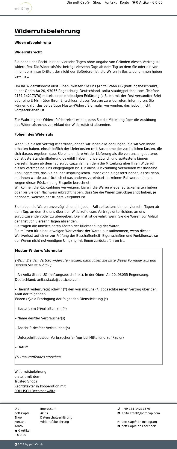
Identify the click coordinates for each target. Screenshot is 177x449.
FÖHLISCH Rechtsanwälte (35, 391)
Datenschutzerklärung (56, 417)
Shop (97, 13)
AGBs (44, 413)
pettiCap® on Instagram (137, 421)
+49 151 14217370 (134, 408)
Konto (124, 13)
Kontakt (110, 13)
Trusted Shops (26, 381)
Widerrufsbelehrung (30, 372)
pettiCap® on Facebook (137, 426)
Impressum (48, 408)
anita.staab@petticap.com (139, 413)
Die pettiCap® (78, 13)
